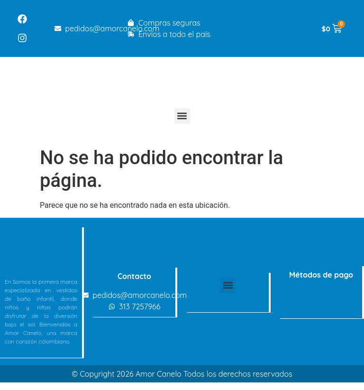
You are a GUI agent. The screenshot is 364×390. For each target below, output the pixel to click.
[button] (182, 116)
